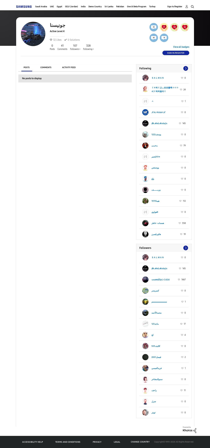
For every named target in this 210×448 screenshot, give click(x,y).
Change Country (140, 442)
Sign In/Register (174, 6)
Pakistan (120, 6)
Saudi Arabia (41, 6)
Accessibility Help (32, 442)
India (83, 6)
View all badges (181, 47)
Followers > (75, 47)
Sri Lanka (109, 6)
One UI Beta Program (136, 6)
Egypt (59, 6)
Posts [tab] (27, 67)
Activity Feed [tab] (69, 67)
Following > (88, 47)
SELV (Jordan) (71, 6)
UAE (52, 6)
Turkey (152, 6)
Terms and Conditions (67, 442)
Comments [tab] (45, 67)
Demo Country (95, 6)
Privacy (97, 442)
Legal (117, 442)
